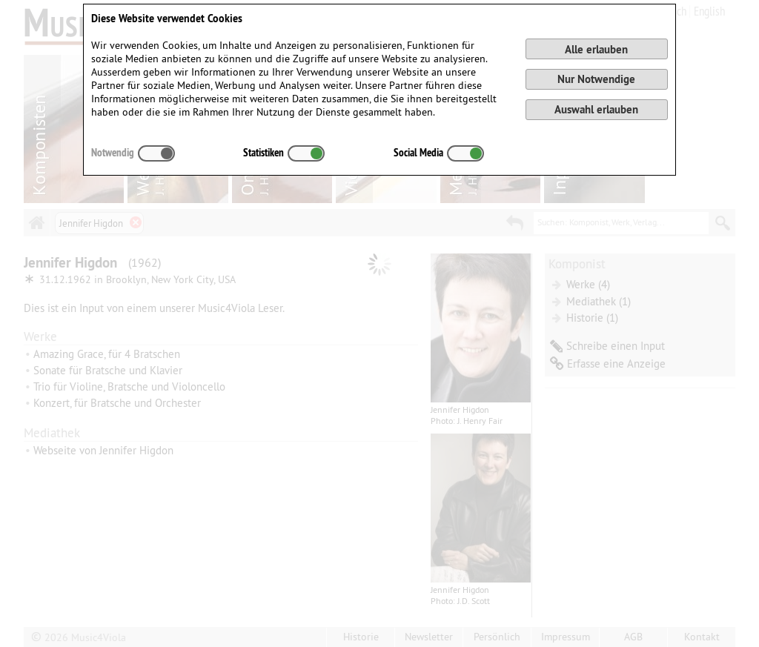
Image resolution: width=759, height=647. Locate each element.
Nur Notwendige (596, 79)
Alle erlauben (596, 49)
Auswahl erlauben (596, 109)
